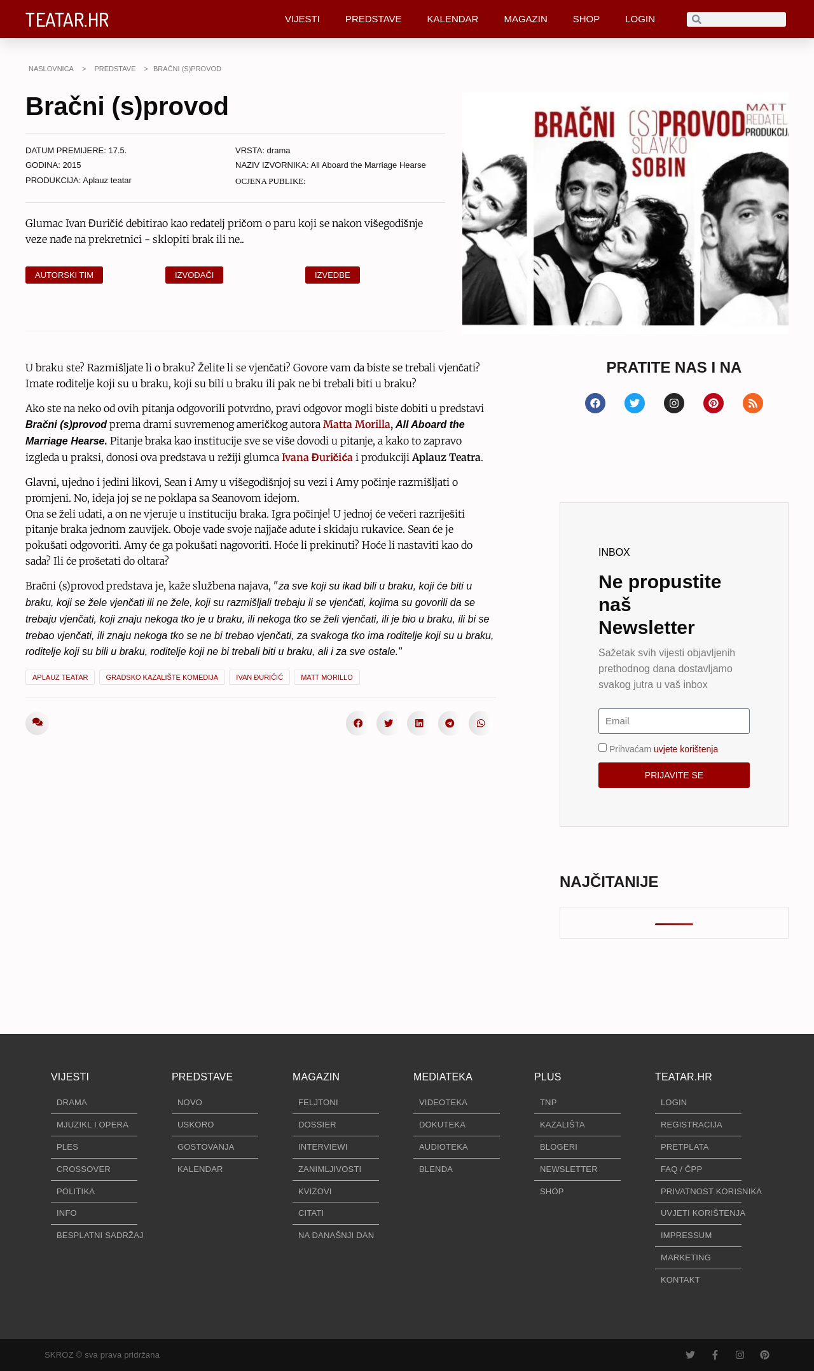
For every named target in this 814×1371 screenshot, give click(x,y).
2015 (72, 165)
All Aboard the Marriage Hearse (367, 165)
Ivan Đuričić (259, 677)
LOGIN (640, 18)
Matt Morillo (327, 677)
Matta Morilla (356, 424)
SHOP (586, 18)
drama (279, 150)
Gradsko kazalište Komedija (162, 677)
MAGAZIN (525, 18)
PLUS (548, 1076)
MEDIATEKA (443, 1076)
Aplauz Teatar (60, 677)
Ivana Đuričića (317, 457)
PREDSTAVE (373, 18)
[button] (358, 723)
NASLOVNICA (51, 68)
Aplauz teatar (107, 180)
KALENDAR (453, 18)
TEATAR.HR (67, 19)
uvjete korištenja (686, 748)
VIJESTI (302, 18)
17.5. (118, 150)
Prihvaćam (663, 748)
